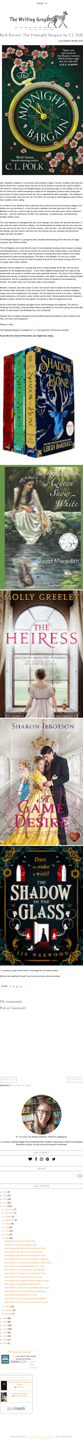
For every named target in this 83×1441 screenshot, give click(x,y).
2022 (5, 1203)
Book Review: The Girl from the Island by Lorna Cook (26, 1302)
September (10, 1220)
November (9, 1213)
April (7, 1238)
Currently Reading (16, 1378)
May (7, 1235)
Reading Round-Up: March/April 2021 (20, 1241)
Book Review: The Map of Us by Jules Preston (23, 1252)
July (7, 1227)
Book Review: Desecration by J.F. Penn (21, 1295)
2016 (5, 1333)
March (8, 1306)
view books (33, 1367)
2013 (5, 1343)
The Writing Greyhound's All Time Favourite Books (25, 1255)
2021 (5, 1206)
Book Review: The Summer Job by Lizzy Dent (23, 1277)
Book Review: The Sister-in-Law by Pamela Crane (25, 1273)
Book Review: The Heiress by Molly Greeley (23, 1284)
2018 (5, 1325)
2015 (5, 1336)
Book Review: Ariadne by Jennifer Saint (21, 1245)
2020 (5, 1318)
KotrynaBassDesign (41, 1438)
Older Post (75, 1080)
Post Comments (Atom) (20, 1085)
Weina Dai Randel (20, 1396)
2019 (5, 1322)
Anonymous (20, 1387)
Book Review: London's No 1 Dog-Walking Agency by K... (28, 1288)
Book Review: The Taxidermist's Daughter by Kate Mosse (28, 1263)
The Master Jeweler (20, 1394)
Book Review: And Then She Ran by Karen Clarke (25, 1248)
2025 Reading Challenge (19, 1351)
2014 (5, 1340)
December (9, 1209)
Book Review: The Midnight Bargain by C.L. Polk (24, 1266)
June (7, 1231)
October (8, 1217)
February (9, 1310)
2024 (5, 1195)
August (8, 1224)
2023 (5, 1199)
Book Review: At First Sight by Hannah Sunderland (25, 1299)
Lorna (14, 1356)
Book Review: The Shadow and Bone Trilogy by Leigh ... (27, 1281)
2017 (5, 1329)
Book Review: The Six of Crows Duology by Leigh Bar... (27, 1259)
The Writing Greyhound (40, 1437)
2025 (5, 1192)
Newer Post (8, 1080)
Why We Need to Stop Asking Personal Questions (25, 1291)
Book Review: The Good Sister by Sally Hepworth (25, 1270)
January (8, 1314)
